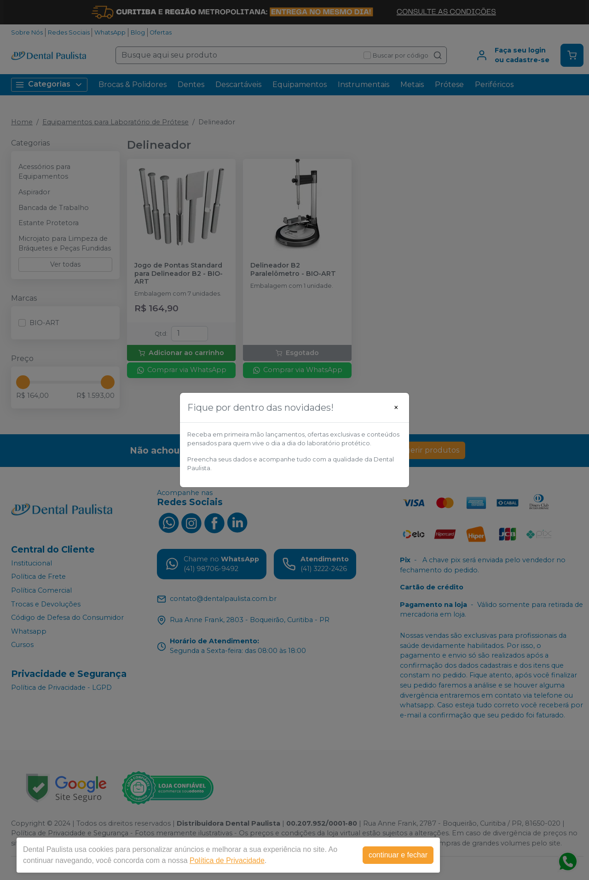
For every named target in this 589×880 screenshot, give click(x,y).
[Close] (396, 407)
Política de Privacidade (227, 860)
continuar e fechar (398, 855)
